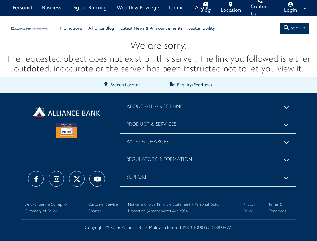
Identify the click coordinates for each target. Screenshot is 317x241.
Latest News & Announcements (151, 28)
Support (136, 177)
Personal (22, 8)
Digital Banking (89, 8)
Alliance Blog (101, 28)
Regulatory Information (159, 160)
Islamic (177, 8)
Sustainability (202, 28)
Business (51, 8)
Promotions (71, 28)
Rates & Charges (147, 142)
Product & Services (151, 124)
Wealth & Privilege (138, 8)
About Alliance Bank (154, 107)
